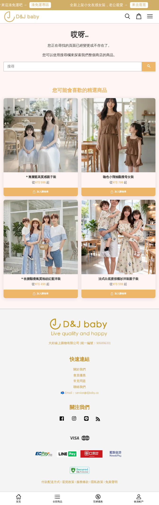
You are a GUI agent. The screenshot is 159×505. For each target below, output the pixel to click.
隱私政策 (97, 482)
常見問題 (79, 381)
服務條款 (82, 482)
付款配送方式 (50, 482)
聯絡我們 (79, 387)
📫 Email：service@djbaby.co (80, 393)
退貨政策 (68, 482)
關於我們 (79, 369)
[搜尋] (73, 66)
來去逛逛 (141, 5)
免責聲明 (111, 482)
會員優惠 (79, 375)
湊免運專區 (43, 5)
